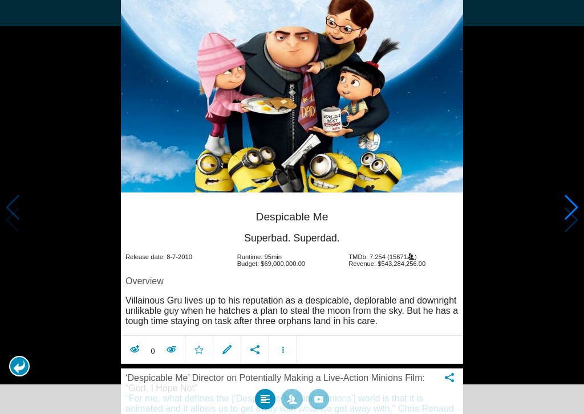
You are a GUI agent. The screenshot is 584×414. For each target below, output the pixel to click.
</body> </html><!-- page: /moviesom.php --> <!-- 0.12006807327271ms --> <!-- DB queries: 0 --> (292, 207)
